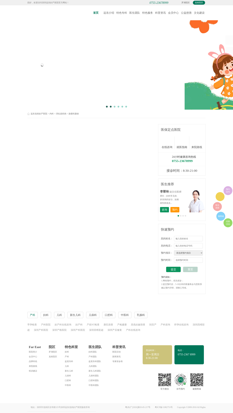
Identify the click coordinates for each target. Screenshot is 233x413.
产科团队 (93, 357)
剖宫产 (152, 324)
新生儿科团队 (95, 371)
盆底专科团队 (95, 361)
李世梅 (186, 191)
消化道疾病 (61, 114)
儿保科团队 (94, 376)
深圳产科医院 (41, 330)
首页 (96, 12)
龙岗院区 (199, 2)
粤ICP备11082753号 (164, 407)
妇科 (67, 352)
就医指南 (183, 142)
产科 (67, 357)
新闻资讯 (116, 357)
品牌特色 (33, 361)
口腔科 (68, 380)
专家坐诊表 (117, 361)
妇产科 (79, 324)
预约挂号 (228, 190)
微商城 (221, 216)
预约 (197, 209)
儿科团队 (93, 366)
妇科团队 (93, 352)
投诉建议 (33, 371)
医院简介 (33, 352)
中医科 (68, 385)
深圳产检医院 (59, 330)
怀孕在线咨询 (181, 324)
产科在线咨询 (133, 330)
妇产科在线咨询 (63, 324)
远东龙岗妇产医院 (39, 114)
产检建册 (122, 324)
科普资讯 (160, 12)
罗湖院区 (185, 2)
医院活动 (116, 352)
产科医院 (46, 324)
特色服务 (147, 12)
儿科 (67, 366)
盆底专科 (69, 361)
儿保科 (68, 376)
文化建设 (199, 12)
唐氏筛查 (108, 324)
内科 (51, 114)
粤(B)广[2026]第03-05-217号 (137, 407)
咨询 (186, 209)
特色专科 (121, 12)
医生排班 (217, 206)
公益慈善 (186, 12)
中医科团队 (94, 385)
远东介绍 (108, 12)
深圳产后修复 (115, 330)
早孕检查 (32, 324)
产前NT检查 (93, 324)
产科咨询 (165, 324)
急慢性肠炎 (74, 114)
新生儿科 (69, 371)
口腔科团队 (94, 380)
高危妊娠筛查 (138, 324)
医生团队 (134, 12)
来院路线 (196, 143)
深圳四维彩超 (96, 330)
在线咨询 (168, 142)
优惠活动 (228, 222)
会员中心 (173, 12)
